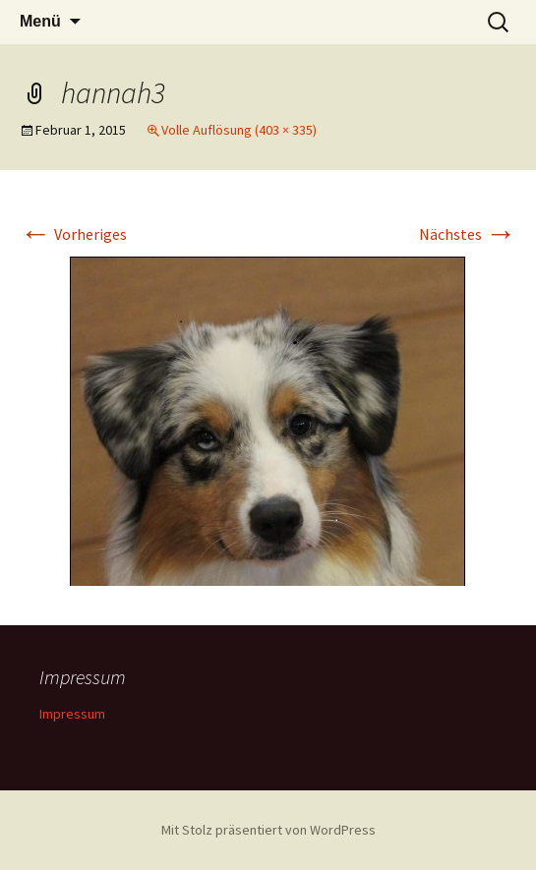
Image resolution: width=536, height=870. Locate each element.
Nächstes (467, 234)
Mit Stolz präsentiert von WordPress (268, 830)
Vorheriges (73, 234)
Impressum (72, 714)
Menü (40, 21)
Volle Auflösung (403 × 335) (239, 130)
